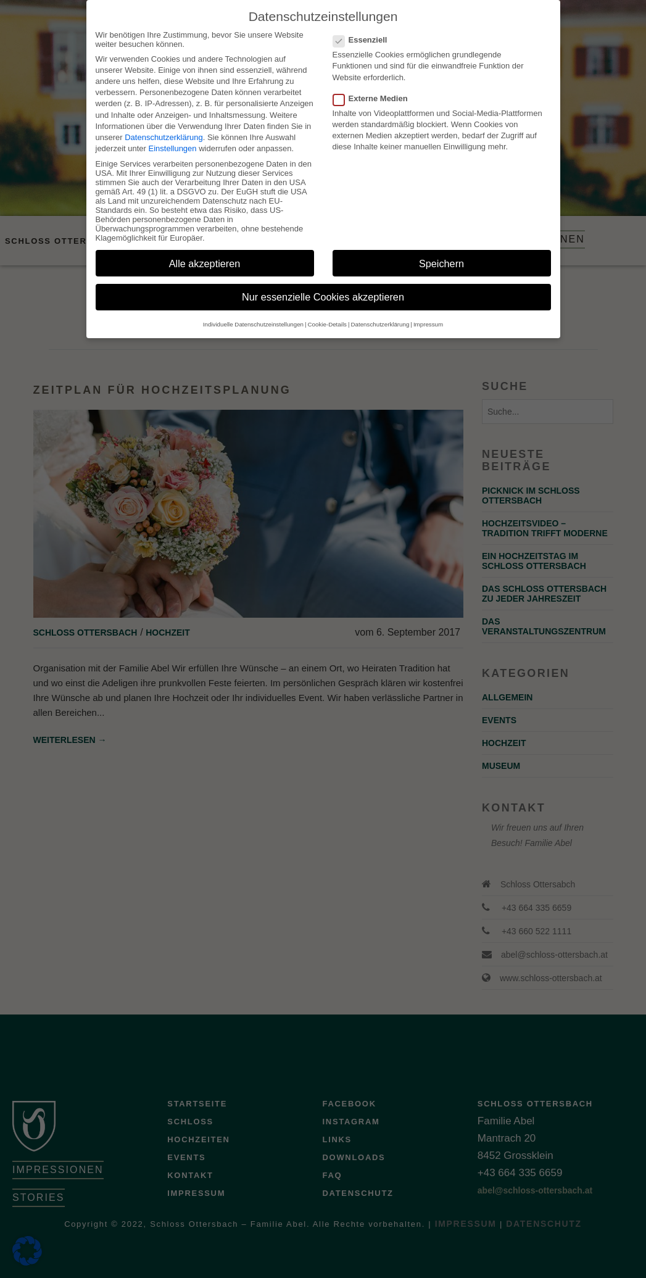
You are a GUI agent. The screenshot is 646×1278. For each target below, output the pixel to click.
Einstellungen (173, 136)
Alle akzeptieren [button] (205, 251)
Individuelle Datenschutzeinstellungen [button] (253, 312)
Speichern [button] (441, 251)
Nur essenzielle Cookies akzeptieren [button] (323, 285)
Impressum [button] (428, 312)
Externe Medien (374, 86)
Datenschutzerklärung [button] (380, 312)
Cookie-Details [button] (327, 312)
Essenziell (364, 28)
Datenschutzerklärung (163, 125)
